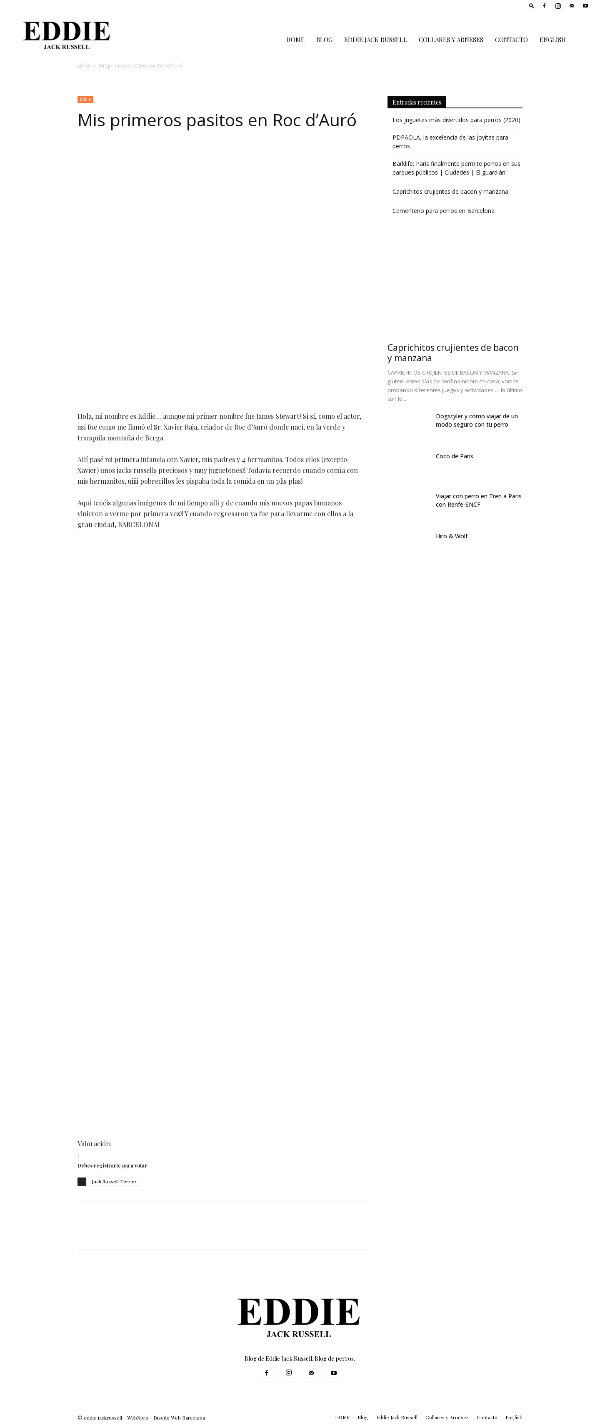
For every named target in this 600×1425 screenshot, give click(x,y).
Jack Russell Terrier (114, 1181)
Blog (324, 39)
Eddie (84, 65)
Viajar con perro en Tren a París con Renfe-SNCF (479, 500)
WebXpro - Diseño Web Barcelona (166, 1417)
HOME (295, 39)
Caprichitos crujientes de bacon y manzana (450, 191)
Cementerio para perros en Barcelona (443, 211)
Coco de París (454, 456)
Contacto (511, 39)
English (553, 39)
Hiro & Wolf (452, 536)
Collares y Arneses (451, 39)
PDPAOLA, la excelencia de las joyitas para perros (450, 141)
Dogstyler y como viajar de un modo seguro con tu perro (477, 420)
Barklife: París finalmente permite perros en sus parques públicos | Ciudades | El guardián (456, 168)
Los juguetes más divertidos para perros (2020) (456, 120)
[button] (531, 5)
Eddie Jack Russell (375, 39)
